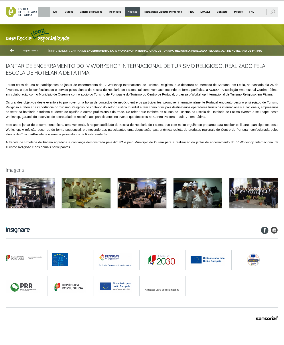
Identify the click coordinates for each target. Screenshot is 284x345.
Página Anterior (31, 50)
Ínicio (51, 50)
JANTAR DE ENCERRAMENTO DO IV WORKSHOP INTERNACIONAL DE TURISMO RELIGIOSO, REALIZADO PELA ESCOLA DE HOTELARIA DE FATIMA (166, 50)
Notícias (62, 50)
